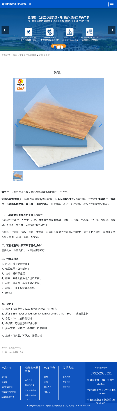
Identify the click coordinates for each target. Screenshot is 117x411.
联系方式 (66, 377)
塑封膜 (4, 377)
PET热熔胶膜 (30, 55)
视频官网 (66, 387)
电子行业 (28, 380)
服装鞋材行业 (30, 395)
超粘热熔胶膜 (7, 387)
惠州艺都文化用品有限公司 (16, 4)
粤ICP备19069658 (83, 406)
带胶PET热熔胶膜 (9, 392)
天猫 (46, 382)
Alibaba (47, 392)
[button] (55, 47)
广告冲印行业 (30, 390)
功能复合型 (44, 55)
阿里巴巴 (47, 387)
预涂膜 (4, 382)
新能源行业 (29, 385)
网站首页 (17, 55)
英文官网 (66, 382)
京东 (46, 377)
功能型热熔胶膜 (8, 397)
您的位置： (7, 55)
